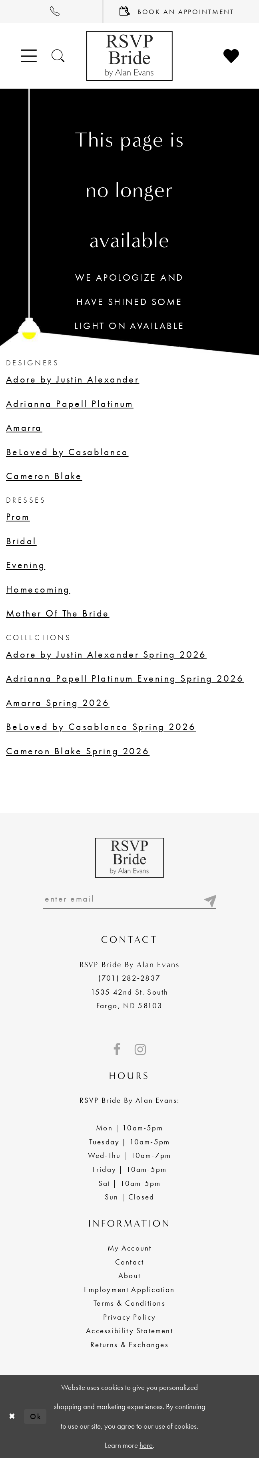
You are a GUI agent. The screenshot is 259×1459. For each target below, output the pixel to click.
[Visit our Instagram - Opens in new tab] (140, 1050)
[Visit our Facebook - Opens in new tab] (117, 1050)
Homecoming (38, 589)
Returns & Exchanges (129, 1345)
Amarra (24, 427)
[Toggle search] (59, 56)
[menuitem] (52, 11)
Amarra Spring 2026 (58, 702)
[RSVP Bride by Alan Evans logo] (129, 56)
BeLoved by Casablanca (67, 452)
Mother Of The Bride (58, 613)
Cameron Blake (44, 476)
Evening (25, 565)
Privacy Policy (129, 1318)
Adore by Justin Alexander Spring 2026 (106, 654)
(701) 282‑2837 (129, 979)
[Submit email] (209, 899)
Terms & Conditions (129, 1304)
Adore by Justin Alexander (72, 379)
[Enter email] (129, 899)
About (129, 1276)
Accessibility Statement (129, 1331)
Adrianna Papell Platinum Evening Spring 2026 (125, 678)
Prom (18, 516)
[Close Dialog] (12, 1417)
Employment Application (129, 1290)
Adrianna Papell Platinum (69, 403)
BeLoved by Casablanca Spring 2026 (101, 726)
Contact (129, 1262)
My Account (130, 1249)
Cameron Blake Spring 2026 (77, 751)
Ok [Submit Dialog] (36, 1417)
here (146, 1446)
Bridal (21, 541)
